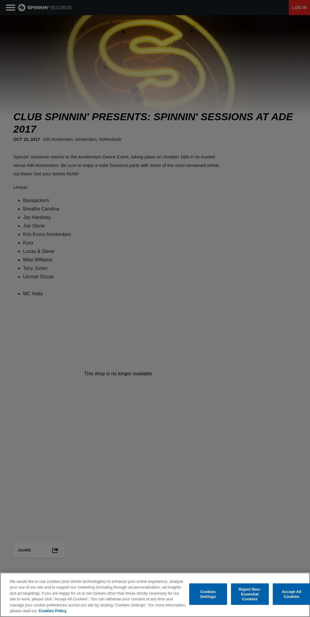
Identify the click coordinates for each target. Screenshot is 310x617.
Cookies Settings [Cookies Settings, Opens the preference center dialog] (208, 594)
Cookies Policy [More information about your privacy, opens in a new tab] (52, 611)
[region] (155, 594)
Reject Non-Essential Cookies (250, 594)
